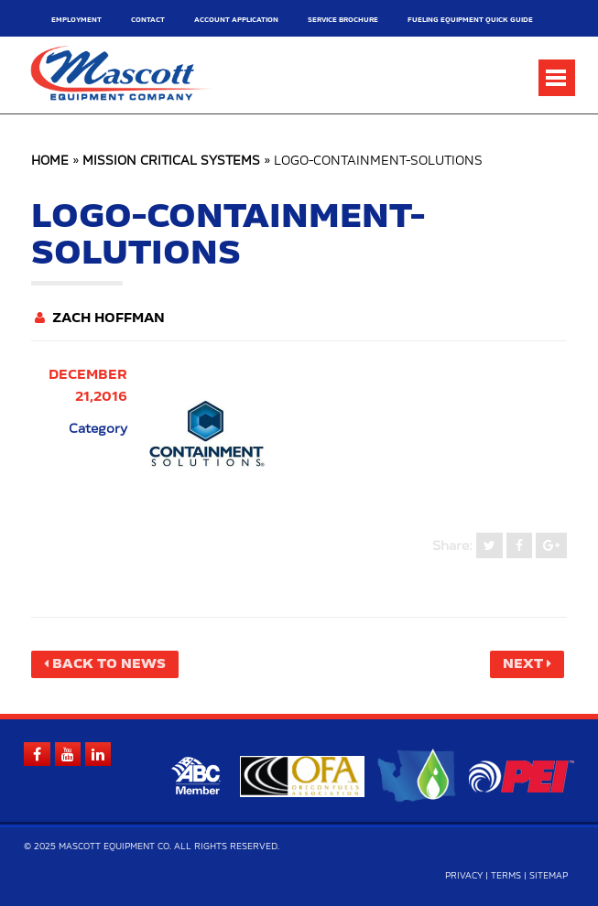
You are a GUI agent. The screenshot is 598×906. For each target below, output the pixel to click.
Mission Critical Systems (171, 161)
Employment (76, 19)
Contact (148, 19)
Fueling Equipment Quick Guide (470, 19)
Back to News (109, 664)
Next (523, 664)
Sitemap (548, 876)
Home (50, 161)
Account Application (236, 19)
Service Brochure (343, 19)
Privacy (464, 876)
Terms (506, 876)
